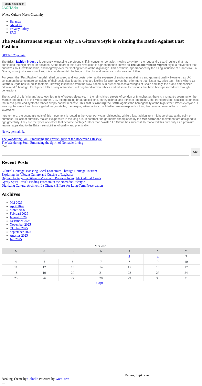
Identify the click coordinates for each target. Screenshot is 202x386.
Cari (4, 146)
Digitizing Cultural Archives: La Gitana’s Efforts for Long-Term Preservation (52, 185)
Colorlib (32, 379)
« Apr (99, 283)
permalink (17, 131)
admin (21, 55)
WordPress (62, 379)
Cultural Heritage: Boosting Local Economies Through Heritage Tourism (49, 171)
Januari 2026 (18, 217)
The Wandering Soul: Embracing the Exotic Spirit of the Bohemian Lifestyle (52, 139)
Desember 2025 (20, 221)
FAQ (13, 32)
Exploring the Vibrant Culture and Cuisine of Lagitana (37, 174)
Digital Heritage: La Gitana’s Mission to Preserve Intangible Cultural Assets (51, 178)
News (5, 131)
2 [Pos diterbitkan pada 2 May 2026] (158, 256)
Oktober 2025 (19, 228)
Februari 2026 (19, 213)
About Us (16, 25)
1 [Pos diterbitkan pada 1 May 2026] (129, 256)
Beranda (15, 21)
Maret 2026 (17, 210)
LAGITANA (10, 7)
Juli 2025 (16, 239)
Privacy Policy (19, 28)
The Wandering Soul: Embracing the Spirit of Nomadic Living (42, 142)
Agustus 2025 (19, 235)
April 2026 (17, 206)
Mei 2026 (16, 202)
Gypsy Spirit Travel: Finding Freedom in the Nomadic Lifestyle (43, 182)
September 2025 (20, 232)
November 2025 (20, 224)
